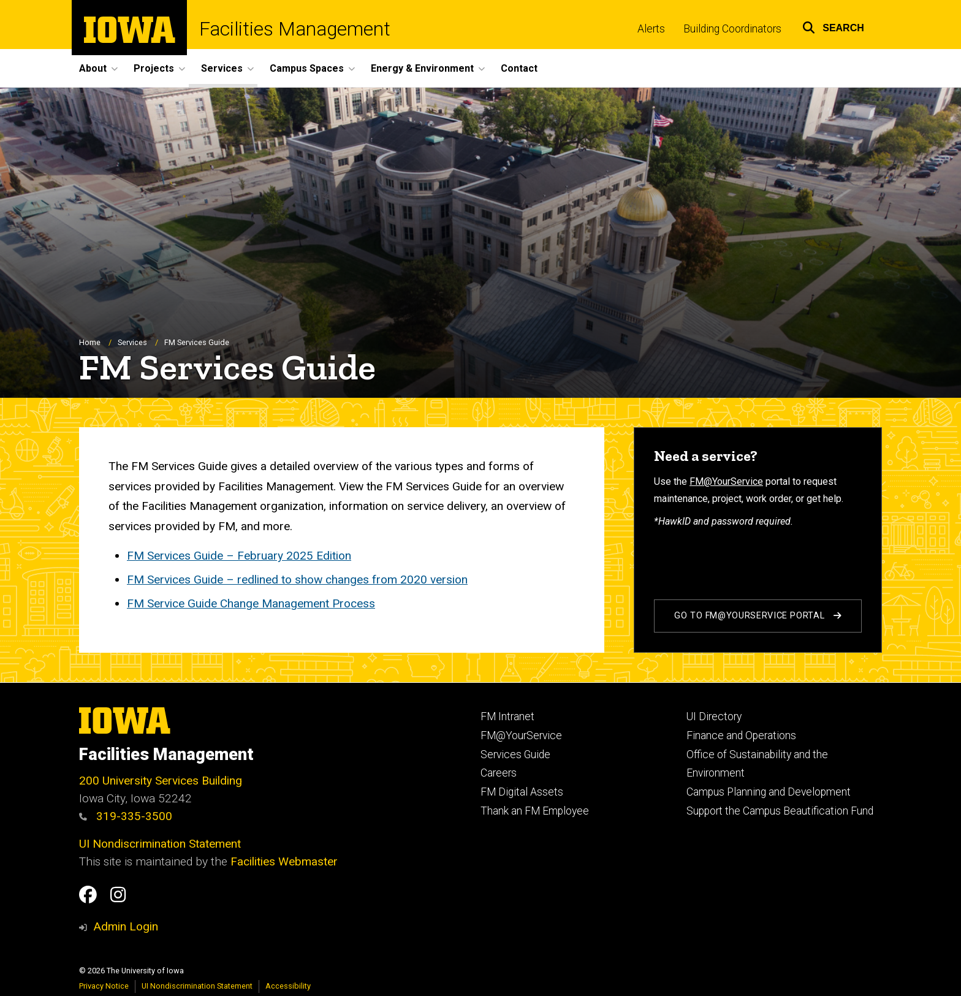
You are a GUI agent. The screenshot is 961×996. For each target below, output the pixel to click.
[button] (833, 26)
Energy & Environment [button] (422, 68)
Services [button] (222, 68)
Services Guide (515, 754)
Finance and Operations (741, 735)
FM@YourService (726, 481)
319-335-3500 (125, 816)
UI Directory (714, 716)
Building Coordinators (732, 29)
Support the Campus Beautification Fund (779, 811)
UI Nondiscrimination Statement (160, 844)
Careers (498, 773)
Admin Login (125, 926)
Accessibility (288, 985)
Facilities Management (294, 29)
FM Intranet (507, 716)
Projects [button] (154, 68)
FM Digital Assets (521, 792)
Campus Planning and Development (768, 792)
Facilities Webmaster (284, 861)
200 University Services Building (160, 781)
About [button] (93, 68)
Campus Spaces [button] (307, 68)
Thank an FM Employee (534, 811)
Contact (519, 68)
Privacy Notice (104, 985)
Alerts (651, 29)
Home (90, 342)
